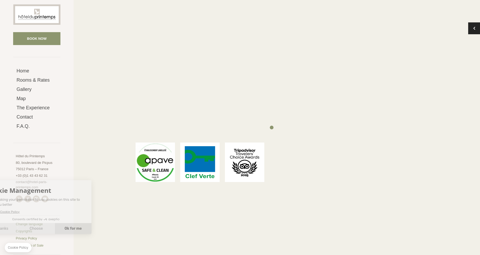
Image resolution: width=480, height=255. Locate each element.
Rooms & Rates (33, 80)
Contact (25, 117)
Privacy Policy (26, 238)
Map (21, 98)
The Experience (33, 107)
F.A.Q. (23, 126)
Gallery (24, 89)
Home (23, 70)
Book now (37, 39)
